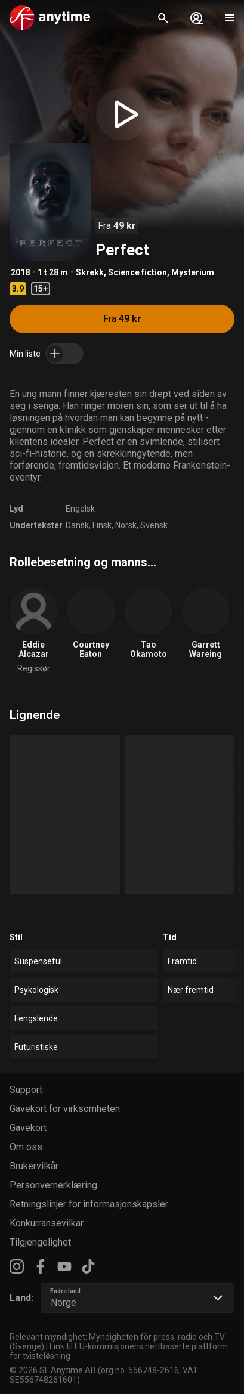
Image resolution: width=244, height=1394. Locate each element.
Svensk (154, 525)
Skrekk (90, 272)
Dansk (77, 525)
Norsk (126, 525)
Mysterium (192, 272)
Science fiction (137, 272)
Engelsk (80, 508)
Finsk (102, 525)
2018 (20, 272)
